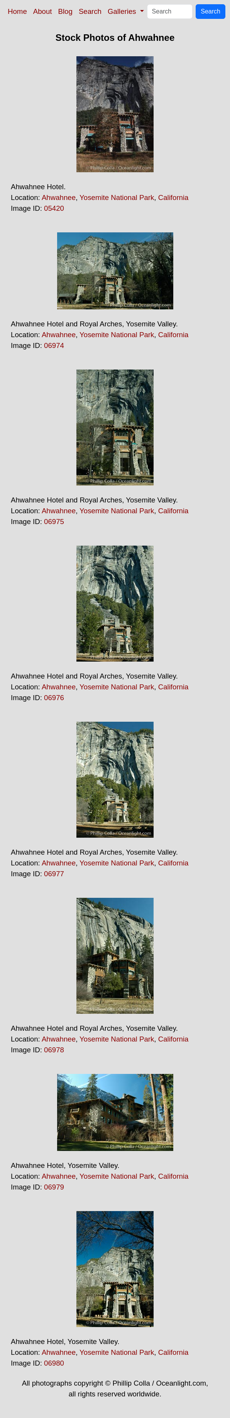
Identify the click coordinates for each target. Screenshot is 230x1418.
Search (90, 11)
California (173, 197)
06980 (54, 1363)
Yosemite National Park (116, 197)
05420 (54, 208)
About (42, 11)
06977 (54, 874)
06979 (54, 1187)
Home (17, 11)
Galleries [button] (123, 11)
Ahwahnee (59, 197)
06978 (54, 1050)
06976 (54, 698)
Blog (65, 11)
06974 (54, 345)
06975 (54, 521)
